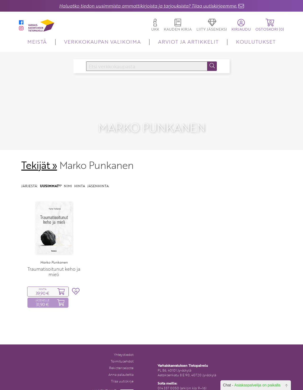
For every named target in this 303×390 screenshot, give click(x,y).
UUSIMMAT (51, 178)
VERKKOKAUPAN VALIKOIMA (102, 41)
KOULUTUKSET (256, 41)
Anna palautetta (121, 366)
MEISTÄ (37, 41)
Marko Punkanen (54, 254)
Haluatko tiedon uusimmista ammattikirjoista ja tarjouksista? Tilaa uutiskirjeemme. (148, 5)
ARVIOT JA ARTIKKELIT (188, 41)
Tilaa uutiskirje (122, 373)
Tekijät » (39, 157)
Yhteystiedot (124, 346)
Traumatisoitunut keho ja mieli (53, 263)
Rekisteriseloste (121, 360)
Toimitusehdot (122, 353)
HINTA (79, 178)
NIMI (68, 178)
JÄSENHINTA (98, 178)
